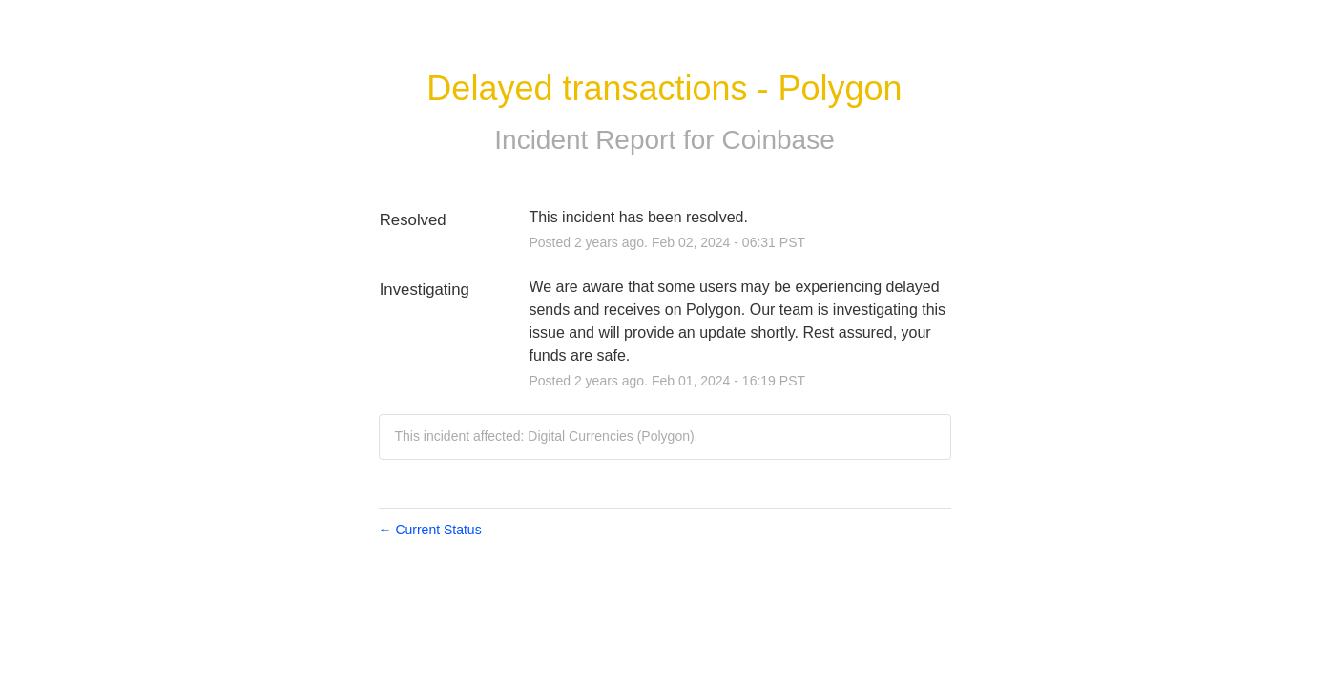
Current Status (430, 529)
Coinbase (777, 140)
